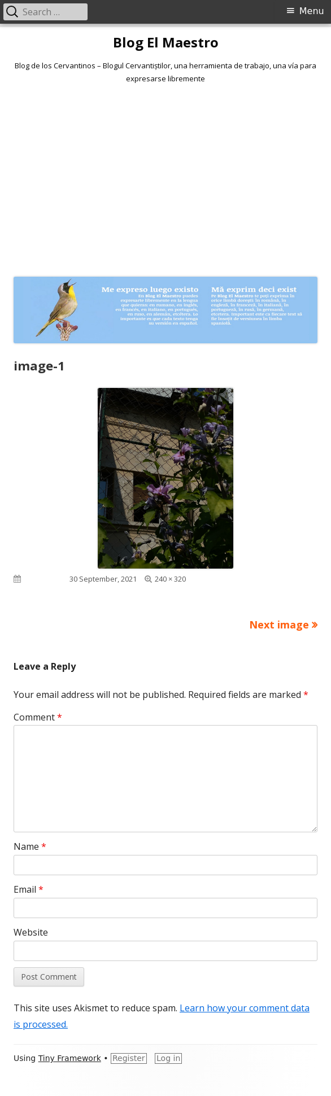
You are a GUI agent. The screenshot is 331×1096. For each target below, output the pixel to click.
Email (28, 889)
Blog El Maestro (166, 42)
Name (30, 846)
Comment (38, 717)
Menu (311, 11)
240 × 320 (170, 579)
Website (31, 932)
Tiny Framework (69, 1058)
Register (128, 1058)
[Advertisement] (165, 178)
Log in (168, 1058)
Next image (279, 624)
